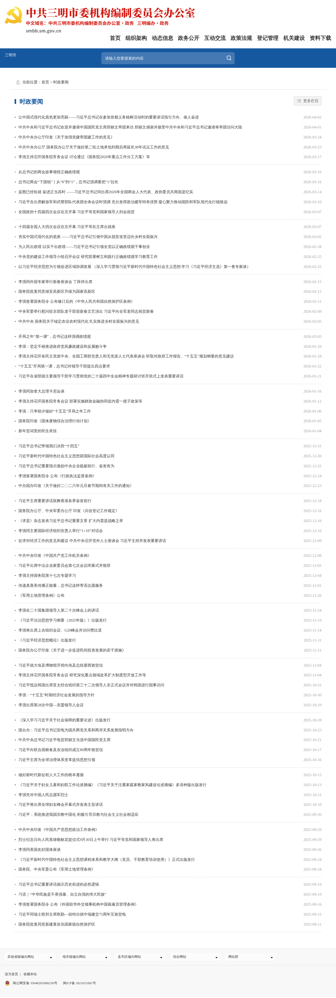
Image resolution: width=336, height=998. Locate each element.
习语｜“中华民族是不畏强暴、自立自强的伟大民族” (62, 894)
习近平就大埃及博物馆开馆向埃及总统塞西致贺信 (60, 665)
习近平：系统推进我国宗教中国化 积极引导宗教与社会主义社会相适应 (78, 814)
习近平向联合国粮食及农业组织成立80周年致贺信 (60, 750)
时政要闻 (61, 82)
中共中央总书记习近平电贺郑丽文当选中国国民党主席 (64, 740)
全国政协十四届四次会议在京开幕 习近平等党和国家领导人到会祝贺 (76, 212)
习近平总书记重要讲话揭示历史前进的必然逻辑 (58, 884)
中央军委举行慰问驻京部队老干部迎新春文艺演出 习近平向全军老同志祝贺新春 (86, 311)
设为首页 (11, 976)
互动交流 (215, 38)
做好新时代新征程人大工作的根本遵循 (51, 775)
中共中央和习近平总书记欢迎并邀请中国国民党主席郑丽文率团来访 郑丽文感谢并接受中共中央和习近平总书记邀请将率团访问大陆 (130, 127)
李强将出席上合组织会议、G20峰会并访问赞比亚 (60, 630)
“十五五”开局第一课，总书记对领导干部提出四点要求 (64, 366)
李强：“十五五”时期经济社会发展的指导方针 (56, 695)
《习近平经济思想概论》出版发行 (47, 640)
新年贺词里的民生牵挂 (37, 431)
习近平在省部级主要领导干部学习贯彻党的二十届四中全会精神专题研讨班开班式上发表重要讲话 (100, 376)
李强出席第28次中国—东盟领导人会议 (51, 705)
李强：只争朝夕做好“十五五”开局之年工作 (54, 411)
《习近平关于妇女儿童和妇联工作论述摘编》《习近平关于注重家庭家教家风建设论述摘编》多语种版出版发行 (112, 785)
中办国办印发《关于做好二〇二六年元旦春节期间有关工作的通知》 (76, 486)
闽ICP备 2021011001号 (79, 985)
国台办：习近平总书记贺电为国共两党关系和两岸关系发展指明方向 (76, 730)
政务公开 (188, 38)
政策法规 (241, 38)
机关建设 (294, 38)
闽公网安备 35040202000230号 (31, 985)
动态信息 (162, 38)
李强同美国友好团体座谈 (39, 850)
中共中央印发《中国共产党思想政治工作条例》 (58, 830)
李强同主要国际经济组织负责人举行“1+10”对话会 (60, 531)
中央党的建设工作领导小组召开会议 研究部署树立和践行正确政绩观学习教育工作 (88, 257)
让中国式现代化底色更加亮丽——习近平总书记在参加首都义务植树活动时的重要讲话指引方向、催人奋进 (108, 117)
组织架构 (136, 38)
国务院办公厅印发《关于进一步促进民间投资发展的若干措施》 (72, 650)
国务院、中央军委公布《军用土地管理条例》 (56, 869)
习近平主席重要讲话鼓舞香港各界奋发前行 (54, 501)
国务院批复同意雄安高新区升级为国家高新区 (56, 291)
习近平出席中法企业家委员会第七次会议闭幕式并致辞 (64, 565)
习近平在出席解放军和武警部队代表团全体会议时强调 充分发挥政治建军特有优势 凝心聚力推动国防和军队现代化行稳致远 (123, 202)
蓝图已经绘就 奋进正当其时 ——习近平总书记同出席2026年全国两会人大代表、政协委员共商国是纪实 (105, 192)
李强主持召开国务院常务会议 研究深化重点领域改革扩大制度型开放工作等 (82, 675)
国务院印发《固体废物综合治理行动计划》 (54, 421)
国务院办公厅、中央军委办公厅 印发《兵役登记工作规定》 (68, 511)
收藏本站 (30, 976)
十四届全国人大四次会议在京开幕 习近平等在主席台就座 (66, 227)
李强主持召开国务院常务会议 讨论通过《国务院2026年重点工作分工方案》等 (84, 157)
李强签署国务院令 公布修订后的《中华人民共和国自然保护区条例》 (76, 301)
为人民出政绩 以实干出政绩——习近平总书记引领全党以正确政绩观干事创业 (84, 247)
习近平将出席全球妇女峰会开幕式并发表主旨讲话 (60, 804)
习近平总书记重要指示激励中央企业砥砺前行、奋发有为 (66, 466)
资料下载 (320, 38)
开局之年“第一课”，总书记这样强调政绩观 (54, 336)
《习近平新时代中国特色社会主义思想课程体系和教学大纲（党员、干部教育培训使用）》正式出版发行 (106, 860)
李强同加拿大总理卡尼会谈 (41, 391)
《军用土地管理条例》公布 (41, 595)
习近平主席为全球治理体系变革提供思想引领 (56, 760)
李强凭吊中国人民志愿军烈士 (43, 795)
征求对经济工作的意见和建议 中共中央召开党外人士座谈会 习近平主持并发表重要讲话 (92, 541)
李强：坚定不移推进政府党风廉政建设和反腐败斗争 (62, 346)
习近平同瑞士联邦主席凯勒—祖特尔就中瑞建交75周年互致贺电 (72, 914)
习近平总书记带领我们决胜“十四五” (48, 446)
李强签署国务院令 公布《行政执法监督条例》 (57, 476)
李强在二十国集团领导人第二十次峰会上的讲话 (58, 610)
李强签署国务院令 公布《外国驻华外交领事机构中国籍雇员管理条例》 (78, 904)
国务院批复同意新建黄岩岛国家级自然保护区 (56, 924)
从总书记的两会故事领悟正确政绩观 (49, 172)
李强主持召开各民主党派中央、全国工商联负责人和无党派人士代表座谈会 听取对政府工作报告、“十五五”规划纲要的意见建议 (126, 356)
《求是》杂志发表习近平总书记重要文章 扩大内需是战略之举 (70, 521)
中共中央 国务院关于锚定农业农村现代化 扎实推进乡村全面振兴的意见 (78, 321)
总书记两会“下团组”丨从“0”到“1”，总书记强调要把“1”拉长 (68, 182)
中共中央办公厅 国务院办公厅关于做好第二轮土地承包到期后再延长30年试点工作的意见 (93, 147)
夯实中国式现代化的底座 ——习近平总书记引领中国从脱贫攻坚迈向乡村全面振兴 (88, 237)
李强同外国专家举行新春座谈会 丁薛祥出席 (55, 282)
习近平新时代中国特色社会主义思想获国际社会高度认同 (66, 456)
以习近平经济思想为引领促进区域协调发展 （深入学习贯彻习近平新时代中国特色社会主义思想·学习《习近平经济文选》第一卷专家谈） (134, 267)
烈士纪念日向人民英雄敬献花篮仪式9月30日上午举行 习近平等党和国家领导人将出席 (90, 840)
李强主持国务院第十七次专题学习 (47, 575)
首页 (115, 38)
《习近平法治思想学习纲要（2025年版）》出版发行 (62, 620)
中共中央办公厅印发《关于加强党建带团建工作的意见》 (66, 137)
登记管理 (267, 38)
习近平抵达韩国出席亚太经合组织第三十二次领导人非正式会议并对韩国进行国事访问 (91, 685)
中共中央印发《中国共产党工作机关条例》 (54, 556)
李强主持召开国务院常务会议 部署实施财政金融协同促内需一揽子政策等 (80, 401)
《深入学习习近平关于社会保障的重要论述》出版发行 (64, 720)
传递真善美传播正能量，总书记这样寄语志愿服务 (60, 585)
